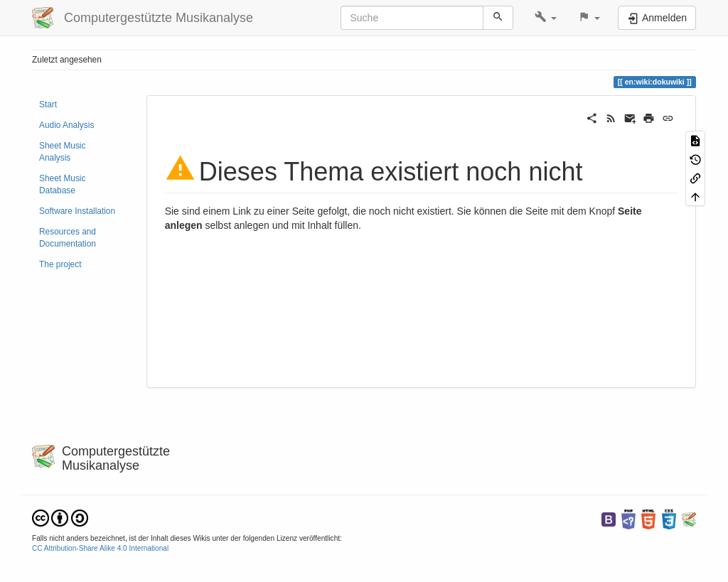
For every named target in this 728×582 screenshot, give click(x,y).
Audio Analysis (66, 125)
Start (48, 104)
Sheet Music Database (62, 184)
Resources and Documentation (67, 238)
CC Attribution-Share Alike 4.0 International (100, 548)
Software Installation (77, 211)
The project (60, 264)
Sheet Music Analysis (62, 152)
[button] (545, 18)
